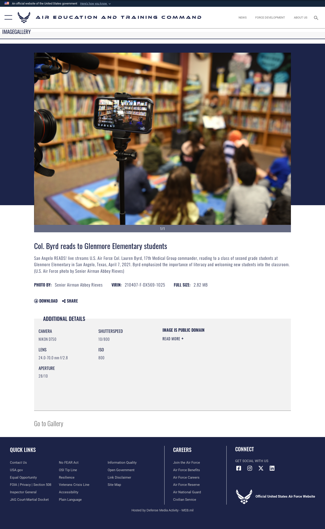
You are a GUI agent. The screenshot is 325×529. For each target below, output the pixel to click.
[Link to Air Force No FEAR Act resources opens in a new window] (69, 463)
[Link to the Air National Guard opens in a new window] (187, 492)
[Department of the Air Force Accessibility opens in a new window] (68, 492)
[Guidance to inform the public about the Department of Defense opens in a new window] (122, 463)
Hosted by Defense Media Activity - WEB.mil (163, 510)
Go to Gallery (48, 423)
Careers (182, 450)
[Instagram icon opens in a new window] (249, 468)
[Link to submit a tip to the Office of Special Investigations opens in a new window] (68, 470)
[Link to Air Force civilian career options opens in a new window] (184, 500)
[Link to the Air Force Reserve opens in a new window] (186, 485)
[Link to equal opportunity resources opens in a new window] (23, 477)
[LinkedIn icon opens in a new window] (272, 468)
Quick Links (23, 450)
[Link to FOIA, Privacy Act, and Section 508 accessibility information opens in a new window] (30, 485)
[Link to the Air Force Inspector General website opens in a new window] (23, 492)
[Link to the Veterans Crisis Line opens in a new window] (74, 485)
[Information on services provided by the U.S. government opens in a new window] (16, 470)
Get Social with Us (251, 461)
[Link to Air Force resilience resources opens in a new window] (66, 477)
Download (46, 301)
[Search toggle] (317, 17)
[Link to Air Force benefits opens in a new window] (186, 470)
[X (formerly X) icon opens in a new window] (261, 468)
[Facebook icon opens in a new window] (238, 468)
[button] (96, 3)
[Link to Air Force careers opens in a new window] (186, 477)
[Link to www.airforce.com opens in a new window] (186, 463)
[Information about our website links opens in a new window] (119, 477)
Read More (171, 338)
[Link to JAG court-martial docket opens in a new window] (29, 500)
